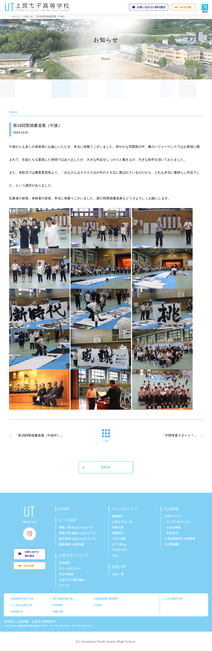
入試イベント (172, 516)
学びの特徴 (66, 574)
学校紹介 (65, 563)
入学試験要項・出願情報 (179, 538)
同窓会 (98, 605)
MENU (205, 11)
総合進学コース (77, 538)
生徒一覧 (118, 574)
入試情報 (171, 509)
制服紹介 (118, 533)
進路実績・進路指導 (71, 544)
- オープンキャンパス (177, 522)
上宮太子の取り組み (72, 580)
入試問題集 (171, 544)
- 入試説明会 (172, 527)
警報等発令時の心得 (22, 598)
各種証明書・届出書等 (106, 598)
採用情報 (58, 605)
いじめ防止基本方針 (22, 605)
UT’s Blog (119, 544)
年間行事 (118, 527)
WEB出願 (185, 7)
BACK (106, 467)
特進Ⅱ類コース (77, 533)
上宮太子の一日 (122, 522)
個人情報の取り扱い (63, 598)
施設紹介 (118, 516)
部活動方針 (17, 611)
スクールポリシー (70, 568)
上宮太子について (73, 555)
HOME (64, 509)
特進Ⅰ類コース (76, 527)
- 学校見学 (171, 533)
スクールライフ (124, 509)
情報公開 (58, 611)
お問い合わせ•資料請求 (151, 7)
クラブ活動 (119, 538)
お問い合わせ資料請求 (32, 553)
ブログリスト (120, 550)
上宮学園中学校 (174, 598)
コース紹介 (67, 520)
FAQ (115, 555)
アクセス (64, 585)
